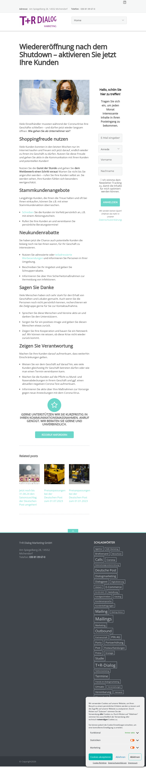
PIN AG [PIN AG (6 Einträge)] (115, 638)
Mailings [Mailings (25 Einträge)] (103, 620)
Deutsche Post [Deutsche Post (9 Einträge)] (105, 571)
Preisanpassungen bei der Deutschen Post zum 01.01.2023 (79, 497)
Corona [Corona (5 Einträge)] (111, 561)
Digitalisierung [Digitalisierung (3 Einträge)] (117, 583)
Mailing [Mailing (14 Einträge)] (101, 612)
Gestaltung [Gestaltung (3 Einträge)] (113, 593)
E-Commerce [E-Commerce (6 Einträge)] (114, 588)
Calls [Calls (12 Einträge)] (99, 560)
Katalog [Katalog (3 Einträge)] (118, 598)
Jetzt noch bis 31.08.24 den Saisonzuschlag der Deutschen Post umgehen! (28, 499)
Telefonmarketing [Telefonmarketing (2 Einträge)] (102, 672)
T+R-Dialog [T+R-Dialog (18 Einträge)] (105, 666)
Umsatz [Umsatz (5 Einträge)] (99, 688)
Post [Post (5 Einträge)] (97, 649)
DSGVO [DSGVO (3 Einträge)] (98, 588)
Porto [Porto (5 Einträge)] (98, 644)
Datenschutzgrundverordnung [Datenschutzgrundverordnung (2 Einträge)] (107, 566)
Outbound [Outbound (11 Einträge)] (103, 632)
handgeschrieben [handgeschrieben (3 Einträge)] (103, 598)
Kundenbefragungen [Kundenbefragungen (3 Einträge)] (104, 607)
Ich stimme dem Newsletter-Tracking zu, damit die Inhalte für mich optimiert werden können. (110, 187)
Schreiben (28, 213)
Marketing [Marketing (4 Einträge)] (100, 626)
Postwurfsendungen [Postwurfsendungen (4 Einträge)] (114, 649)
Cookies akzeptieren (100, 756)
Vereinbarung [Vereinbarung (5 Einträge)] (103, 693)
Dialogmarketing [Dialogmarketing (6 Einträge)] (105, 577)
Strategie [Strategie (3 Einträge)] (109, 654)
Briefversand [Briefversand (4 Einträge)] (101, 555)
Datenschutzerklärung (117, 763)
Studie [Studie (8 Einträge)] (99, 660)
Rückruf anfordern (54, 436)
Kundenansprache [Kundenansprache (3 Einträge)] (103, 602)
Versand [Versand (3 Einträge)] (118, 693)
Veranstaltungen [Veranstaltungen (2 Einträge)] (114, 688)
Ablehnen (120, 756)
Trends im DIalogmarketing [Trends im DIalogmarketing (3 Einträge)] (107, 683)
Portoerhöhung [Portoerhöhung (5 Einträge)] (114, 644)
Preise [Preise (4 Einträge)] (98, 654)
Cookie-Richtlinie (100, 763)
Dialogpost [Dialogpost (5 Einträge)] (101, 583)
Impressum (132, 763)
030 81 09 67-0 (88, 10)
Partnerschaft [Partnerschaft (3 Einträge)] (101, 638)
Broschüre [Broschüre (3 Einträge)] (116, 555)
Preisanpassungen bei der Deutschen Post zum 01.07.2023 (54, 497)
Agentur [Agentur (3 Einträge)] (98, 550)
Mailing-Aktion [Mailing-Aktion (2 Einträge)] (117, 613)
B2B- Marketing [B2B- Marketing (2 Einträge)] (112, 550)
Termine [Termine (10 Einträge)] (101, 677)
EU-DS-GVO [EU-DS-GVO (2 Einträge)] (99, 594)
